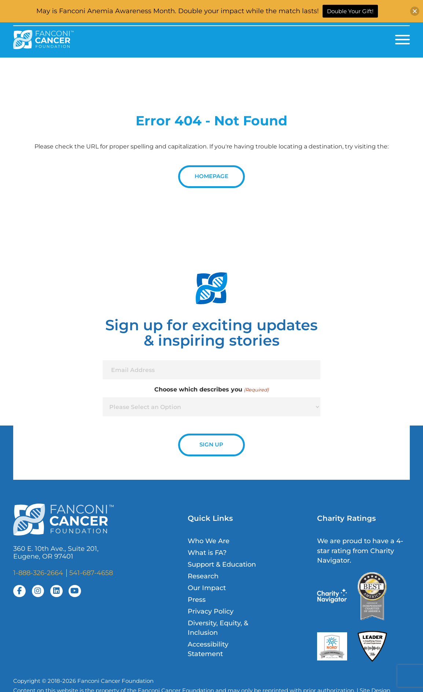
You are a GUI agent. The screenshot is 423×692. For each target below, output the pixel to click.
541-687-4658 (91, 572)
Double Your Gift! (350, 11)
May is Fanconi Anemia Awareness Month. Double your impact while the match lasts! (177, 11)
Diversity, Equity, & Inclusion (218, 628)
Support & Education (222, 564)
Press (197, 599)
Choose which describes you (211, 390)
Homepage (211, 176)
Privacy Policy (210, 611)
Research (203, 576)
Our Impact (207, 588)
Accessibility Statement (208, 649)
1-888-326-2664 (38, 572)
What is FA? (207, 552)
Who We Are (208, 541)
